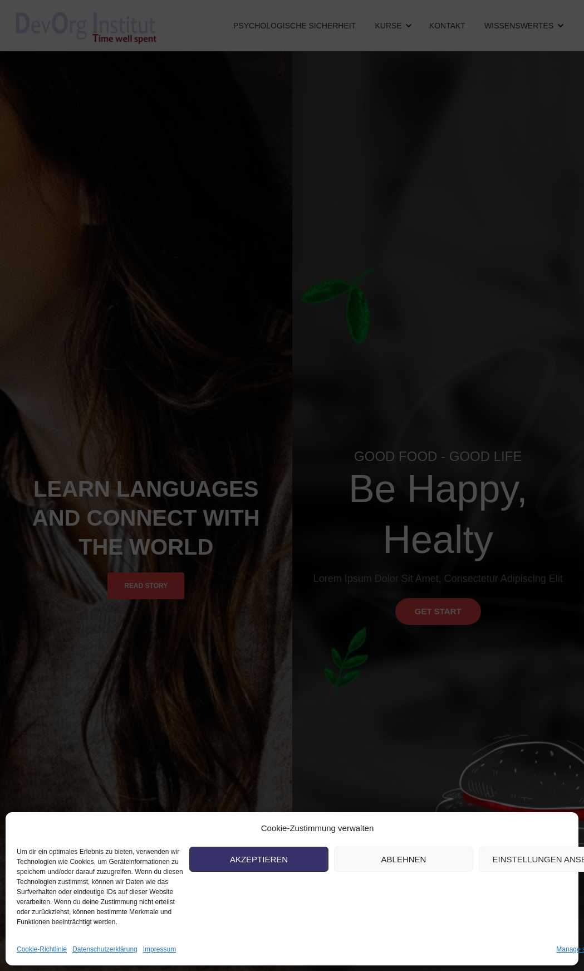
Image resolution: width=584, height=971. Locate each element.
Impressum (159, 949)
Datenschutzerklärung (105, 949)
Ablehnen (403, 859)
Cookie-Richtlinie (42, 949)
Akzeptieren (259, 859)
